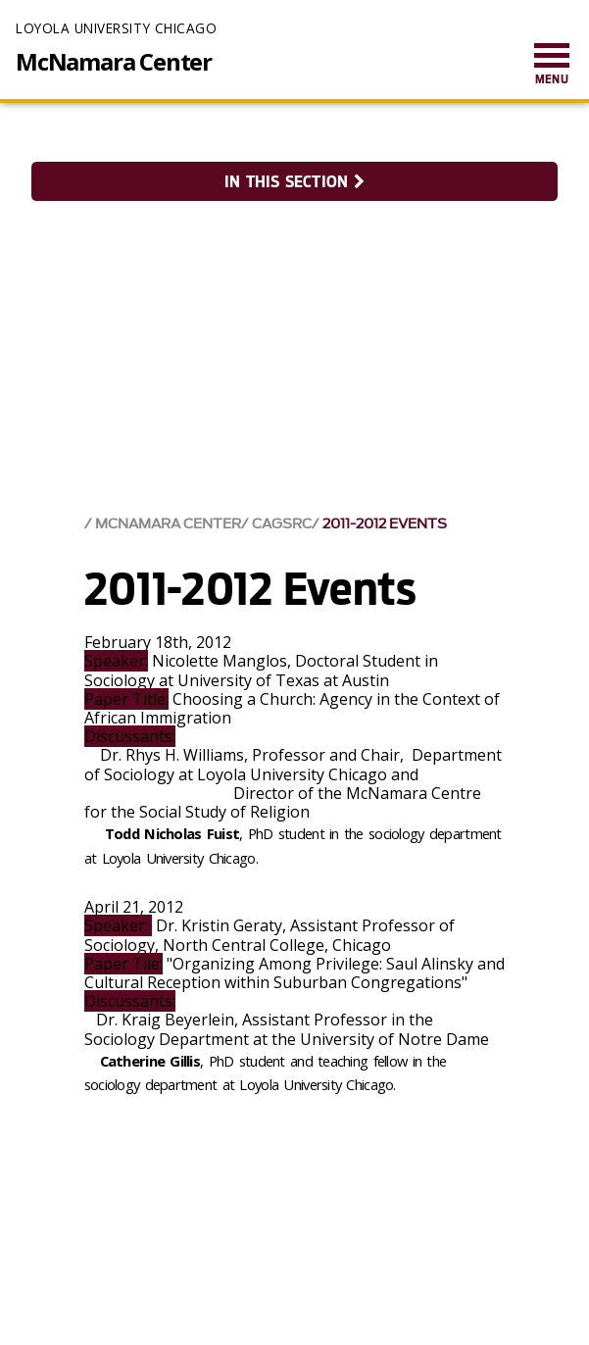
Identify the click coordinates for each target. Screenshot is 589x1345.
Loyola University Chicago (116, 28)
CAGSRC (282, 524)
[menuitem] (551, 65)
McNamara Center (114, 62)
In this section (294, 182)
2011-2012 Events (384, 524)
